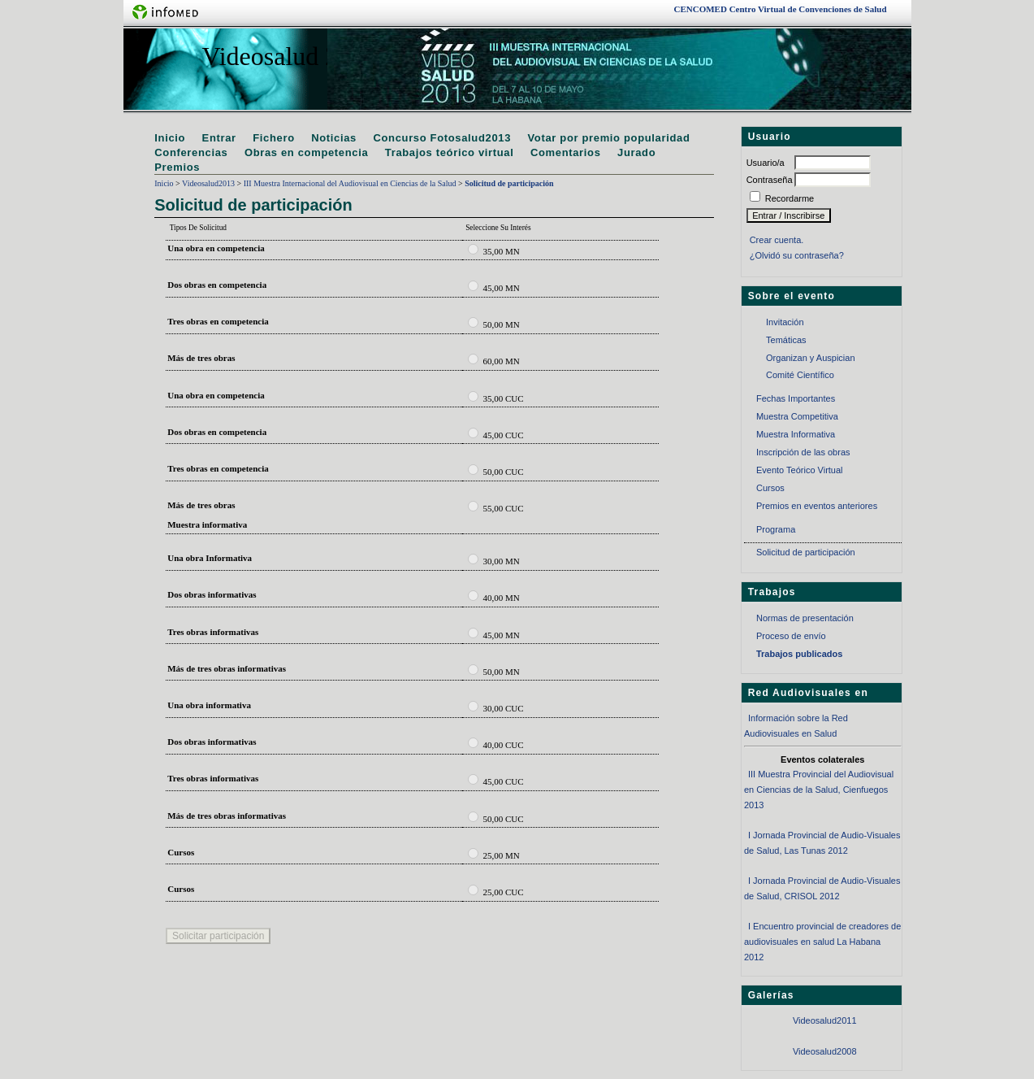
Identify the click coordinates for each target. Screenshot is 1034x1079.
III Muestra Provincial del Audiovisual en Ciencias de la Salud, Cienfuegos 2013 (818, 789)
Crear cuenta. (777, 240)
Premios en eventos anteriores (816, 506)
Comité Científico (800, 375)
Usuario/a (765, 163)
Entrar (219, 138)
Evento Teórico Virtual (799, 470)
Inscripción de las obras (803, 452)
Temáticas (786, 340)
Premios (177, 167)
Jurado (636, 152)
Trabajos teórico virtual (449, 152)
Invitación (784, 322)
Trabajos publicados (799, 654)
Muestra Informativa (795, 434)
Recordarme (790, 198)
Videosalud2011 (825, 1020)
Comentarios (565, 152)
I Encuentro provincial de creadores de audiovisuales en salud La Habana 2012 (822, 941)
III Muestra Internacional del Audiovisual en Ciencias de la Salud (350, 183)
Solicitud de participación (805, 552)
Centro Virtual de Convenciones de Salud (780, 9)
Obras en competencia (306, 152)
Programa (775, 529)
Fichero (274, 138)
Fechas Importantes (795, 398)
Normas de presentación (805, 618)
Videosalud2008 (825, 1051)
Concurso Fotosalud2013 (442, 138)
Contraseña (769, 180)
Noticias (334, 138)
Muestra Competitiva (797, 416)
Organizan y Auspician (810, 358)
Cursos (770, 488)
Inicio (169, 138)
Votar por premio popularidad (609, 138)
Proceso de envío (791, 636)
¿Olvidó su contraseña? (797, 255)
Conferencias (190, 152)
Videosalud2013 (208, 183)
